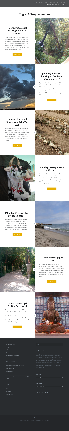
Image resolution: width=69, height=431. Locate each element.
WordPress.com (45, 420)
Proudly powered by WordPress (27, 420)
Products (63, 2)
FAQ (6, 352)
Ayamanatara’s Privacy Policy (12, 355)
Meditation (48, 2)
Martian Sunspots (9, 371)
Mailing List (50, 4)
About (57, 4)
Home (35, 2)
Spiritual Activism (9, 374)
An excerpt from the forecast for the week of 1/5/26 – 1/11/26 (17, 377)
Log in (6, 388)
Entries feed (8, 391)
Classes (40, 2)
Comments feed (9, 394)
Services (56, 2)
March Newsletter (9, 368)
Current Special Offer (10, 344)
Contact (63, 4)
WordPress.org (9, 397)
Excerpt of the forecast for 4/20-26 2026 (14, 365)
